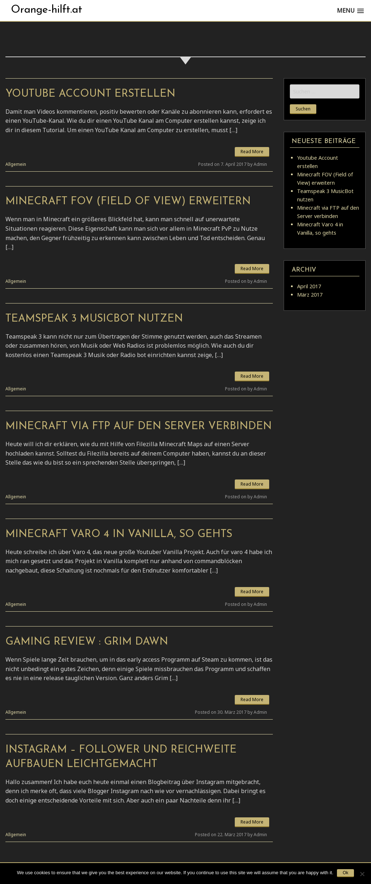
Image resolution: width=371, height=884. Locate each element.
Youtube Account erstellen (90, 94)
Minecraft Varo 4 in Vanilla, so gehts (118, 534)
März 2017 (309, 294)
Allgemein (15, 164)
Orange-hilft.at (46, 10)
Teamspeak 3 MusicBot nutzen (94, 319)
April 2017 (309, 286)
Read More (252, 151)
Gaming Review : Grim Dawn (86, 642)
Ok (345, 872)
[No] (362, 873)
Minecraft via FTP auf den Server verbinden (138, 426)
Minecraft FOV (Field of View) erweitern (128, 201)
